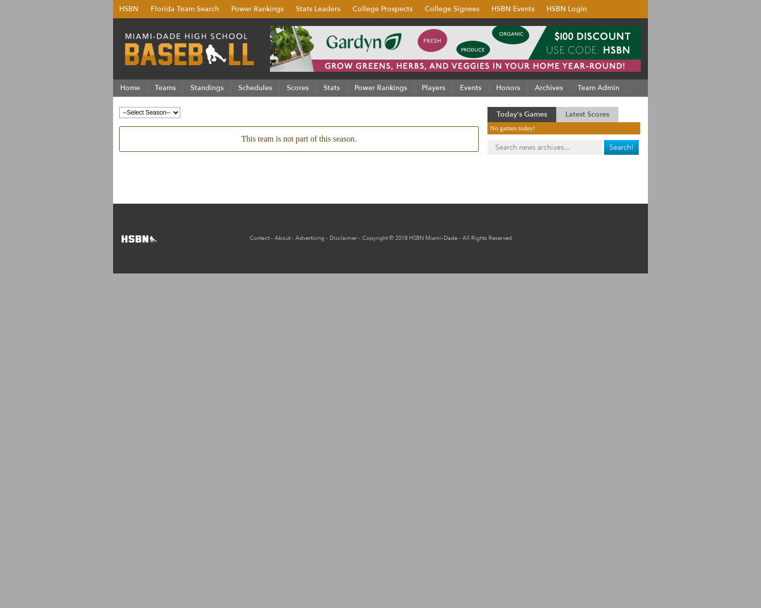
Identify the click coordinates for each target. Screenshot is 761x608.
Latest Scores (587, 114)
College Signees (452, 9)
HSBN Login (567, 9)
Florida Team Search (185, 9)
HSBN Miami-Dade (433, 238)
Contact (259, 238)
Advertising (309, 238)
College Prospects (382, 9)
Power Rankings (257, 9)
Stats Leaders (318, 9)
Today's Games (522, 114)
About (282, 238)
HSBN (129, 9)
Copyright (375, 238)
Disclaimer (343, 238)
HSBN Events (513, 9)
